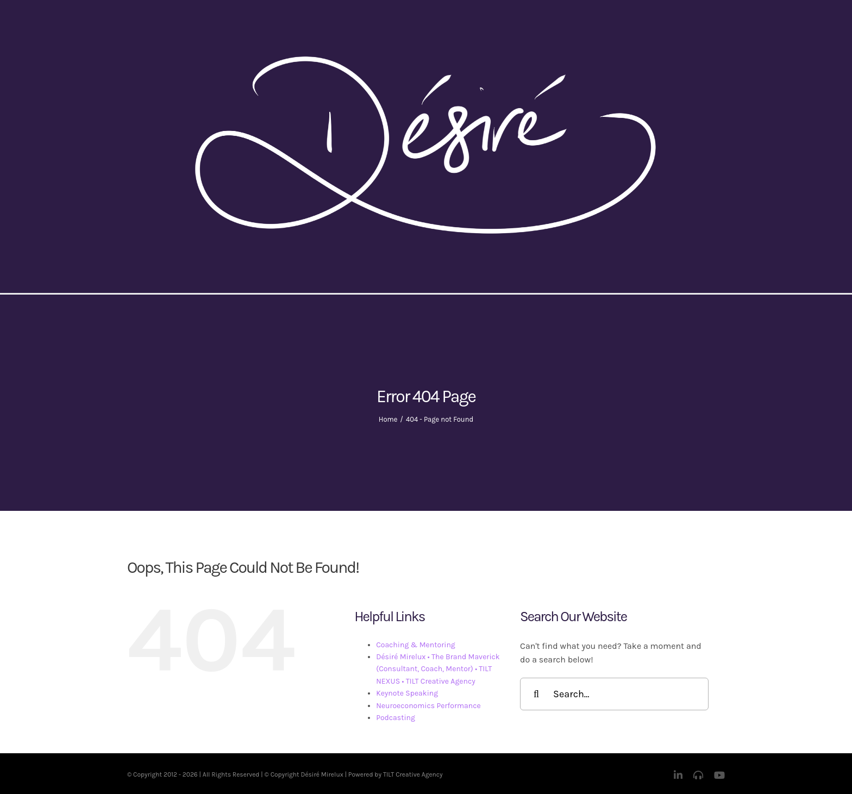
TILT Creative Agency (413, 774)
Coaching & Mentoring (415, 644)
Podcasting (395, 717)
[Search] (536, 694)
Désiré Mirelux (321, 774)
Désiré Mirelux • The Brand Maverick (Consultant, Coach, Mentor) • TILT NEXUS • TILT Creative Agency (438, 669)
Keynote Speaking (407, 693)
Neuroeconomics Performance (428, 705)
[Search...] (614, 694)
